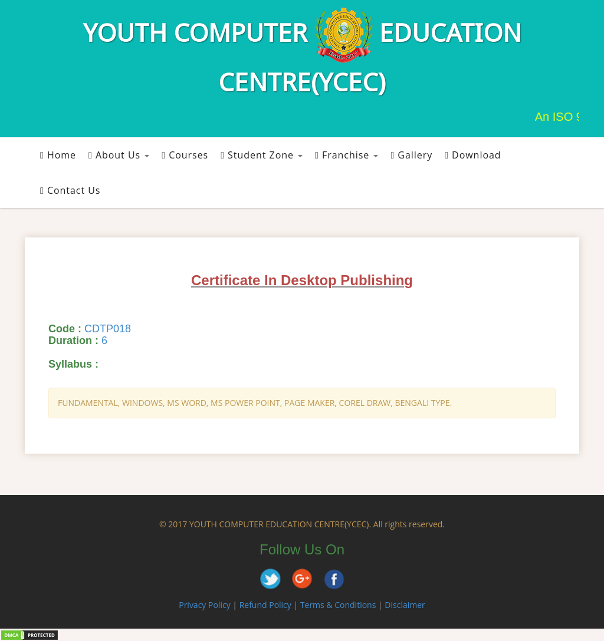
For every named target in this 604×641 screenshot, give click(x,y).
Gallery (411, 154)
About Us (118, 154)
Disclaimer (405, 604)
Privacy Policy (204, 604)
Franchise (346, 154)
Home (58, 154)
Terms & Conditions (338, 604)
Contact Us (70, 190)
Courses (185, 154)
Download (473, 154)
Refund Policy (265, 604)
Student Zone (262, 154)
